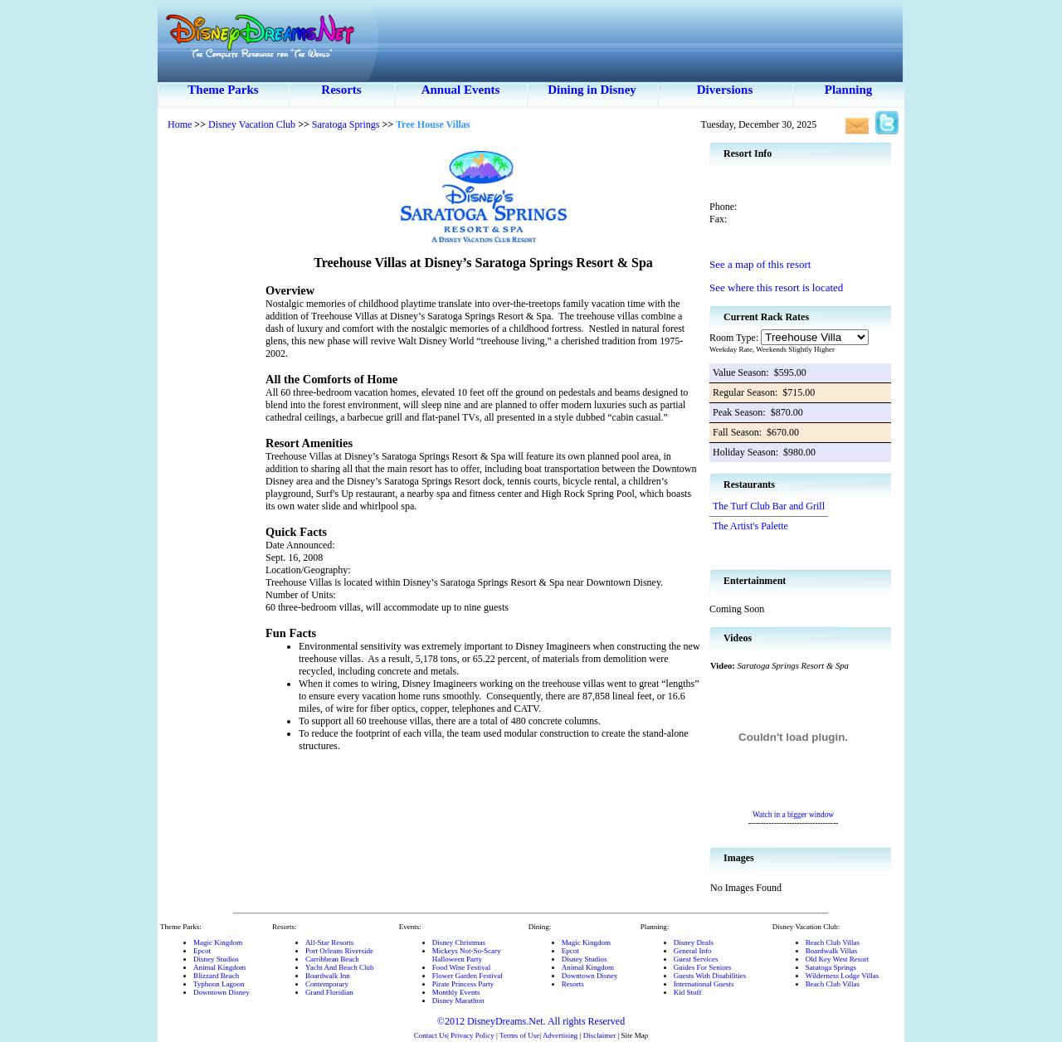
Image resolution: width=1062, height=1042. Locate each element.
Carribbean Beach (332, 959)
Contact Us (430, 1035)
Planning (849, 89)
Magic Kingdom (217, 942)
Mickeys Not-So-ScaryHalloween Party (466, 955)
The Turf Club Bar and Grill (769, 506)
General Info (693, 951)
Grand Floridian (329, 992)
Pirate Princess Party (463, 984)
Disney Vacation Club (251, 124)
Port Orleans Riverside (339, 951)
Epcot (202, 951)
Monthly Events (456, 992)
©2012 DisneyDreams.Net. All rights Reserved (531, 1021)
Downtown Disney (221, 992)
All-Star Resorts (329, 942)
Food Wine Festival (461, 967)
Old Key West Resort (837, 959)
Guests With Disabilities (710, 975)
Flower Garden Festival (467, 975)
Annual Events (460, 89)
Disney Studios (216, 959)
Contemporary (326, 984)
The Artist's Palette (750, 526)
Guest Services (696, 959)
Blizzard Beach (216, 975)
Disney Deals (694, 942)
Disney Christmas (458, 942)
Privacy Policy (472, 1035)
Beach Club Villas (833, 942)
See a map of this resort (760, 264)
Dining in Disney (592, 89)
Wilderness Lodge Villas (842, 975)
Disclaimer (599, 1035)
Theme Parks (223, 89)
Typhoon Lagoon (219, 984)
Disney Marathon (458, 1000)
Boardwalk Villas (832, 951)
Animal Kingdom (219, 967)
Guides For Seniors (703, 967)
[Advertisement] (211, 390)
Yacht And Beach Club (339, 967)
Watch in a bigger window (793, 815)
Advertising (560, 1035)
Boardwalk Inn (327, 975)
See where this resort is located (776, 287)
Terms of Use (519, 1035)
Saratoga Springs (346, 124)
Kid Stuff (688, 992)
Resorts (341, 89)
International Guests (704, 984)
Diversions (725, 89)
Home (180, 124)
